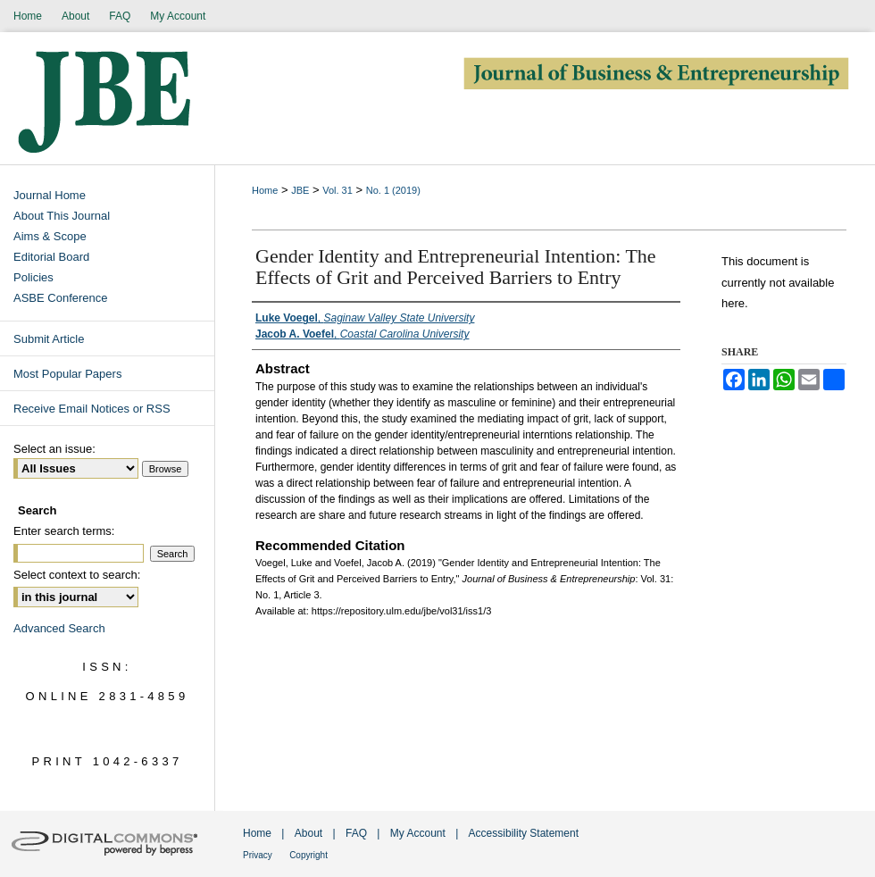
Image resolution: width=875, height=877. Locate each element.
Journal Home (49, 195)
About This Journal (61, 215)
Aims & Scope (50, 236)
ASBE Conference (60, 298)
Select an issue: (54, 448)
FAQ (356, 833)
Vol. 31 (337, 190)
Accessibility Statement (524, 833)
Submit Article (48, 339)
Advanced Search (59, 628)
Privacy (257, 855)
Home (265, 190)
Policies (33, 277)
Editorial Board (51, 256)
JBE (300, 190)
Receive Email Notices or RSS (92, 408)
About (308, 833)
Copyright (308, 855)
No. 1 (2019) (393, 190)
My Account (418, 833)
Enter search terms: (63, 531)
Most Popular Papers (67, 373)
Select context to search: (76, 574)
